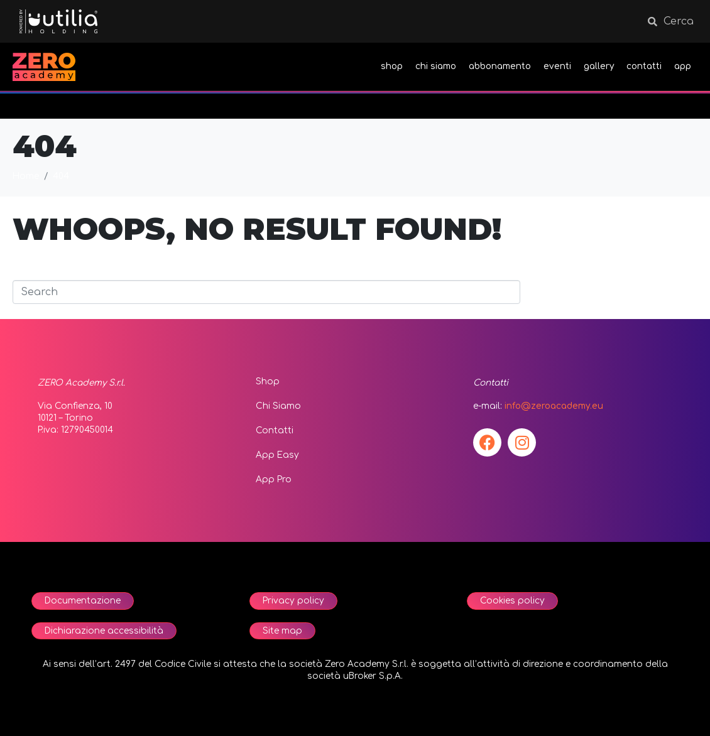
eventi (557, 66)
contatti (644, 66)
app (682, 66)
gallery (599, 66)
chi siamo (435, 66)
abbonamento (500, 66)
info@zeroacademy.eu (554, 406)
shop (392, 66)
